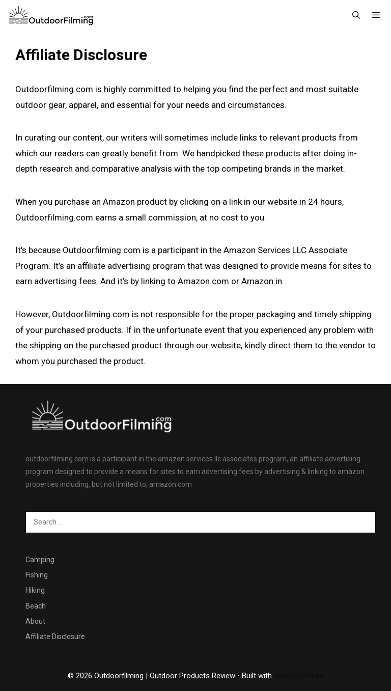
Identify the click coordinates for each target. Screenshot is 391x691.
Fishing (36, 575)
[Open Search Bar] (356, 15)
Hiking (35, 590)
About (35, 621)
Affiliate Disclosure (55, 636)
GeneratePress (299, 675)
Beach (35, 606)
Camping (39, 560)
